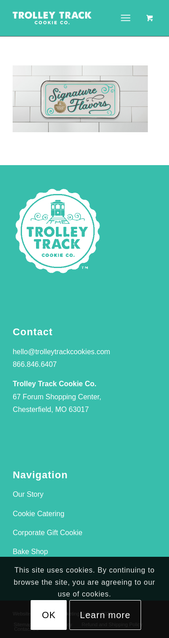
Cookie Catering (38, 514)
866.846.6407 (35, 364)
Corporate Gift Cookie (47, 532)
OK (49, 615)
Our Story (28, 494)
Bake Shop (30, 551)
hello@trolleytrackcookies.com (61, 352)
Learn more (105, 615)
